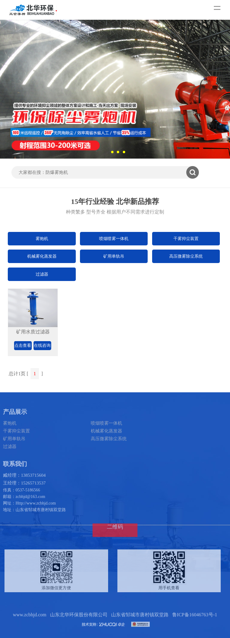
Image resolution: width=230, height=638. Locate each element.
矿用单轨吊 (113, 256)
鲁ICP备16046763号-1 (194, 625)
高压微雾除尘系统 (186, 256)
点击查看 (22, 345)
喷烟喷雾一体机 (113, 238)
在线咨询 (42, 345)
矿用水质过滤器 (33, 331)
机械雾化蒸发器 (42, 256)
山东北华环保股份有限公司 (79, 625)
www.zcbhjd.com (29, 625)
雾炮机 (42, 238)
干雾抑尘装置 (186, 238)
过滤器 (42, 274)
